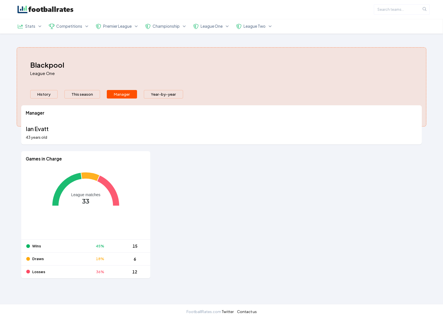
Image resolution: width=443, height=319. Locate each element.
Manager (122, 106)
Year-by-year (163, 106)
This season (82, 106)
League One (42, 85)
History (44, 106)
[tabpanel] (221, 207)
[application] (85, 215)
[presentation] (44, 106)
